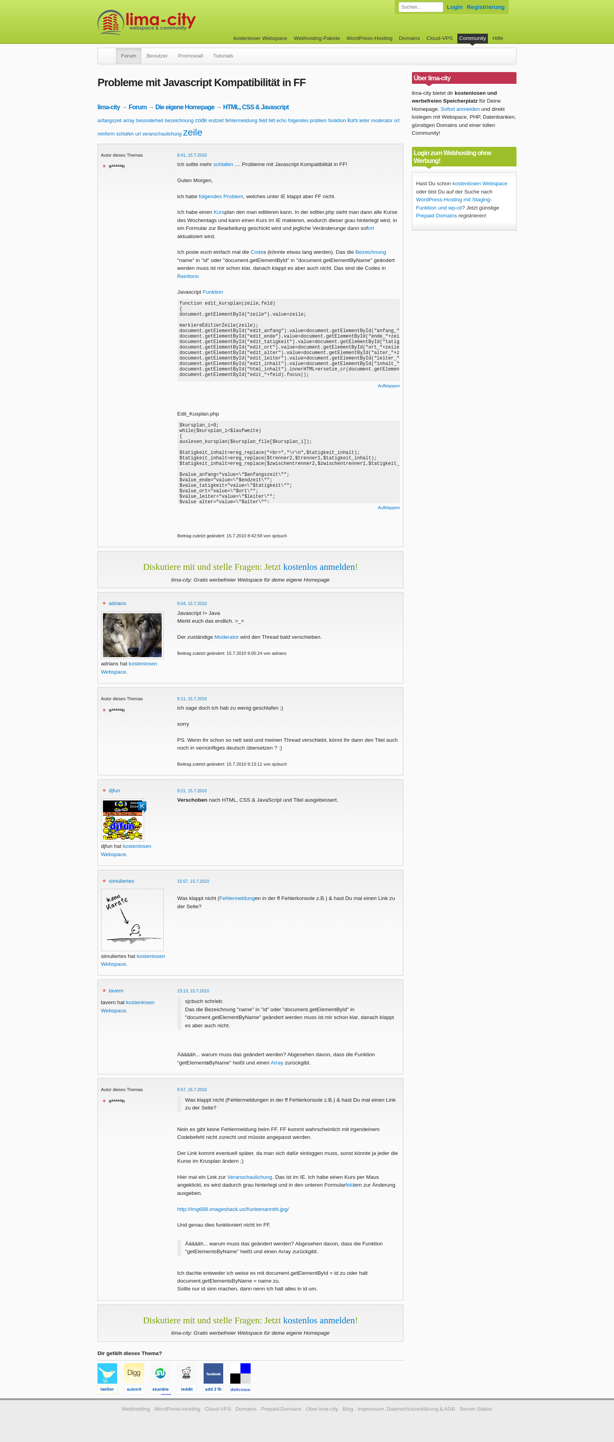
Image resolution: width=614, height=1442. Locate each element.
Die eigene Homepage (185, 106)
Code (257, 252)
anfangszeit (109, 120)
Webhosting (136, 1409)
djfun (114, 790)
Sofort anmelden (460, 109)
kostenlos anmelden (319, 567)
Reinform (188, 276)
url (138, 134)
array (129, 120)
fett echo (278, 120)
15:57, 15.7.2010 (193, 881)
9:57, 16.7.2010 (192, 1089)
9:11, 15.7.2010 (192, 698)
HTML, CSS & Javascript (256, 106)
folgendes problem (307, 120)
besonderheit (149, 120)
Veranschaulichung (249, 1177)
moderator (382, 120)
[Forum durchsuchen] (421, 7)
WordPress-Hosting (370, 38)
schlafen (125, 134)
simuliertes (121, 881)
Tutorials (223, 56)
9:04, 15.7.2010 (192, 603)
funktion (337, 120)
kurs (352, 120)
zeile (192, 132)
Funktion (213, 292)
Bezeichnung (370, 252)
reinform (106, 134)
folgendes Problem (221, 196)
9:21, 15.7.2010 (192, 790)
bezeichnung (179, 120)
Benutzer (157, 56)
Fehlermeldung (237, 898)
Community (472, 38)
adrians (117, 603)
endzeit (216, 120)
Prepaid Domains (436, 216)
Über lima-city (322, 1409)
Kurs (219, 212)
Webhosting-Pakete (317, 38)
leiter (364, 120)
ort (396, 120)
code (201, 120)
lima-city (109, 106)
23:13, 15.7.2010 (193, 990)
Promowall (190, 56)
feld (263, 120)
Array (277, 1063)
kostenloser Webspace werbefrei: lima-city (176, 22)
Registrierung (486, 7)
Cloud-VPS (439, 38)
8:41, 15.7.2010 (192, 155)
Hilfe (498, 38)
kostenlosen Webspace (479, 183)
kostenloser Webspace (260, 38)
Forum (128, 56)
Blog (348, 1409)
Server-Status (476, 1409)
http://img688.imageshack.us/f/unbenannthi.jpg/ (233, 1209)
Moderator (227, 637)
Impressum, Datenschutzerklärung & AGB (406, 1409)
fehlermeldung (241, 120)
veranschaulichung (162, 134)
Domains (409, 38)
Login (455, 7)
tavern (116, 991)
